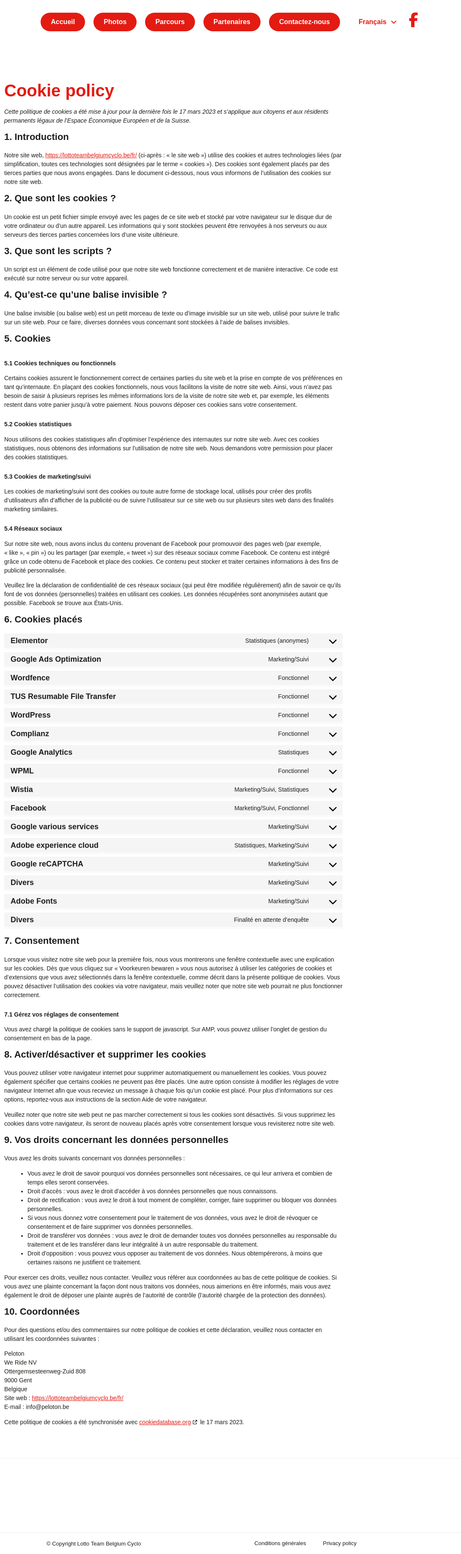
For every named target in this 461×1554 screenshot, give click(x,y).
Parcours (169, 21)
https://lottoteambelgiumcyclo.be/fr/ (91, 155)
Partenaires (232, 21)
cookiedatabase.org (165, 1422)
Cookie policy (389, 1543)
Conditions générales (280, 1543)
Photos (115, 21)
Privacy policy (339, 1543)
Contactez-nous (304, 21)
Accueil (63, 21)
